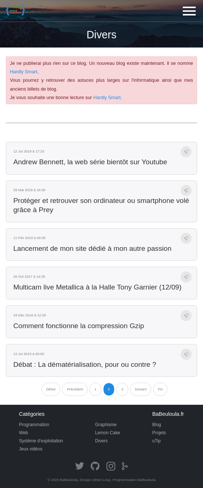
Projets (159, 432)
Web (23, 432)
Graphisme (106, 424)
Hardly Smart (23, 71)
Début (51, 389)
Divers (101, 440)
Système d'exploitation (41, 440)
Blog (156, 424)
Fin (160, 389)
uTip (156, 440)
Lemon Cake (107, 432)
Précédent (75, 389)
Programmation (34, 424)
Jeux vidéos (30, 449)
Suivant (140, 389)
